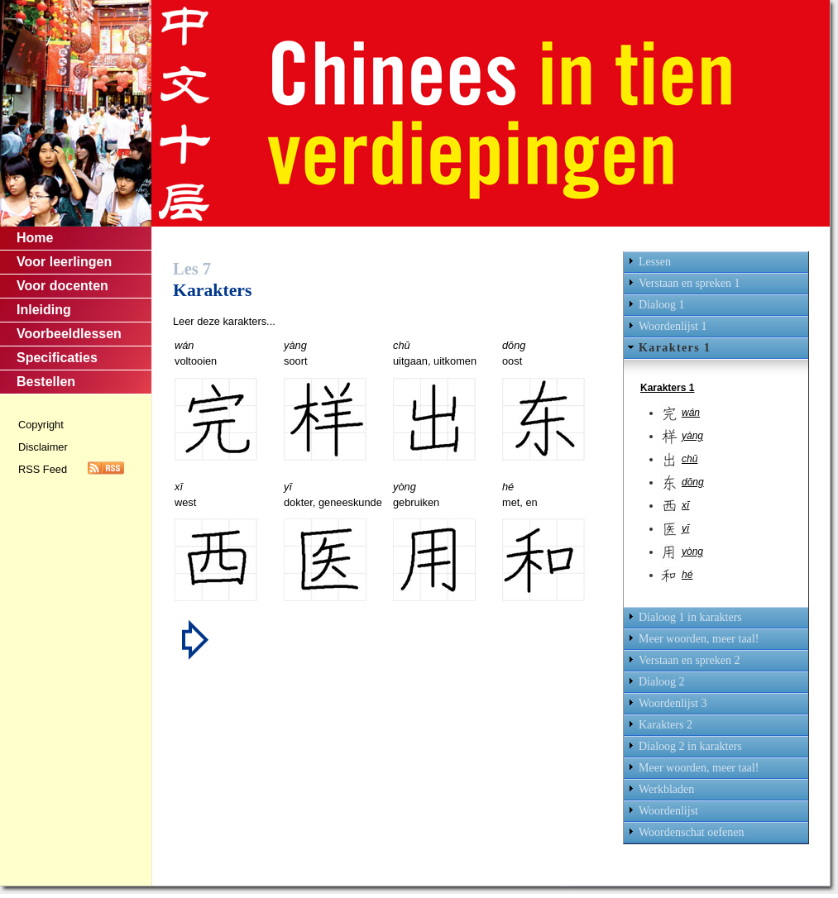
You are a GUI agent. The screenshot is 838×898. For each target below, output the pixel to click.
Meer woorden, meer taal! (699, 639)
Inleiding (44, 310)
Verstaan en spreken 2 (689, 660)
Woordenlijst (668, 811)
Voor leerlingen (64, 262)
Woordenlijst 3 (672, 703)
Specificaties (57, 358)
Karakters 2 (665, 725)
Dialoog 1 (662, 305)
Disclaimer (43, 447)
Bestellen (46, 382)
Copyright (41, 424)
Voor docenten (62, 286)
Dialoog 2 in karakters (690, 746)
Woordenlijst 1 (672, 326)
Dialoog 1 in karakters (690, 617)
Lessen (655, 262)
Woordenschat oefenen (692, 832)
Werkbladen (666, 789)
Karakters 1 (675, 348)
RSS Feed (42, 469)
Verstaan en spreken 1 (689, 283)
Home (35, 238)
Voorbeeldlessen (69, 334)
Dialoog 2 (662, 682)
